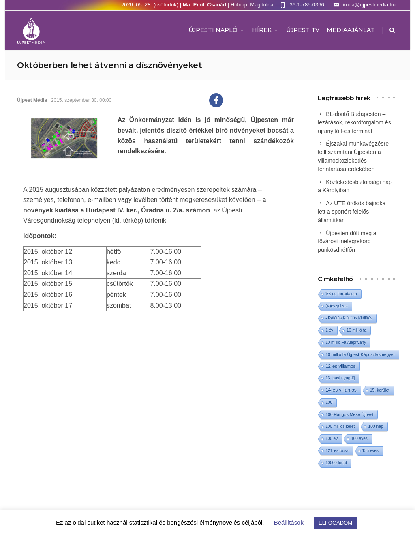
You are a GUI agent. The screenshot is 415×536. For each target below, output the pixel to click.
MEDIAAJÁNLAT (351, 30)
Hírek (265, 30)
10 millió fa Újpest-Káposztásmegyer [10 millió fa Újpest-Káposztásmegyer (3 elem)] (360, 354)
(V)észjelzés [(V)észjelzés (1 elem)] (336, 306)
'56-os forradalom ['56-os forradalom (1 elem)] (341, 294)
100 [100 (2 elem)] (328, 402)
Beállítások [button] (289, 522)
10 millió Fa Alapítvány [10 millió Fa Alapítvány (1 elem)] (345, 342)
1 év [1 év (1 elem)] (329, 330)
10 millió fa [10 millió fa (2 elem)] (356, 330)
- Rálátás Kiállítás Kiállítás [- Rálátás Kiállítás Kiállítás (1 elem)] (348, 318)
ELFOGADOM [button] (335, 523)
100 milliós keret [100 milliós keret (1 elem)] (340, 426)
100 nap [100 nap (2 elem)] (375, 426)
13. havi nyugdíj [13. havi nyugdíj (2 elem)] (340, 378)
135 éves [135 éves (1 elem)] (370, 450)
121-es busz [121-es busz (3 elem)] (337, 450)
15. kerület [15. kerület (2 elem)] (379, 390)
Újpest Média (32, 100)
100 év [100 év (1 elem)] (331, 438)
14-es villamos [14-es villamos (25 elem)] (341, 390)
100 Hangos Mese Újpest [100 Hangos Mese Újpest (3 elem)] (349, 414)
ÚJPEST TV (302, 30)
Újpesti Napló (216, 30)
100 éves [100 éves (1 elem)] (359, 438)
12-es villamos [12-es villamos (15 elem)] (340, 366)
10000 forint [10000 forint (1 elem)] (336, 463)
